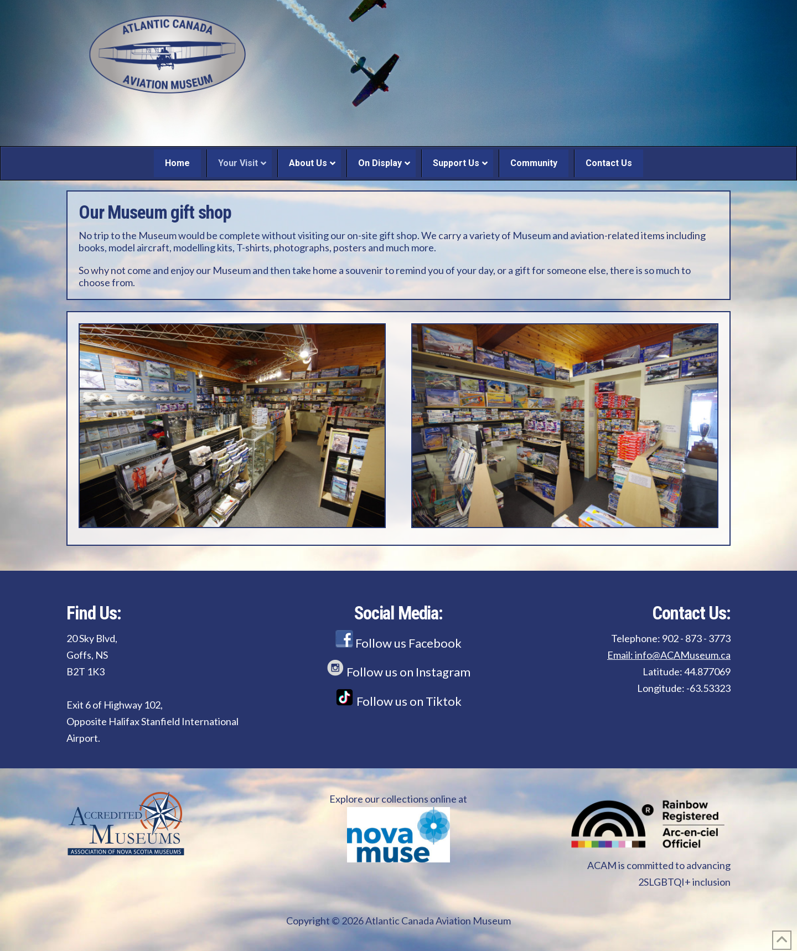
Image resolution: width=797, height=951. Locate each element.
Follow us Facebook (398, 642)
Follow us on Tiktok (398, 701)
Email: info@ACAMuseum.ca (669, 655)
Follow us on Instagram (398, 671)
